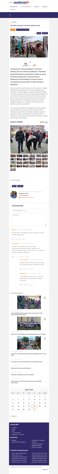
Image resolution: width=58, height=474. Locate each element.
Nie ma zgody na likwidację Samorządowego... (20, 453)
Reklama (44, 6)
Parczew (11, 2)
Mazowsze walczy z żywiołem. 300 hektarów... (20, 462)
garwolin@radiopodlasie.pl (26, 197)
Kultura (14, 429)
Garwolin (45, 33)
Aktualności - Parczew (18, 434)
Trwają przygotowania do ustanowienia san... (40, 457)
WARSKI (46, 469)
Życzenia (34, 442)
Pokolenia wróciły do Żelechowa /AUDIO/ (20, 458)
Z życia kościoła (16, 432)
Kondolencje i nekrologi (38, 440)
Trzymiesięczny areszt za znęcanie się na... (20, 457)
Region (13, 29)
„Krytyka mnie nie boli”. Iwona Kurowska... (40, 453)
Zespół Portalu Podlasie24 (19, 442)
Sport (13, 431)
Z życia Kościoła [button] (26, 6)
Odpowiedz (18, 239)
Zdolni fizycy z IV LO (17, 455)
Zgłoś (24, 239)
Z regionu (14, 427)
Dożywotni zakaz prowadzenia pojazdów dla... (40, 462)
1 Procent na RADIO (37, 447)
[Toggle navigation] (10, 14)
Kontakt (12, 9)
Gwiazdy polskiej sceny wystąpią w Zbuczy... (40, 455)
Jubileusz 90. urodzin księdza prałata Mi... (40, 458)
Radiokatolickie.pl (36, 445)
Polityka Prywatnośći (37, 467)
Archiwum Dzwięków (37, 444)
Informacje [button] (13, 6)
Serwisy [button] (36, 6)
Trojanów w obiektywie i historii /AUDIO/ (40, 460)
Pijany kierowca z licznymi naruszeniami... (20, 460)
